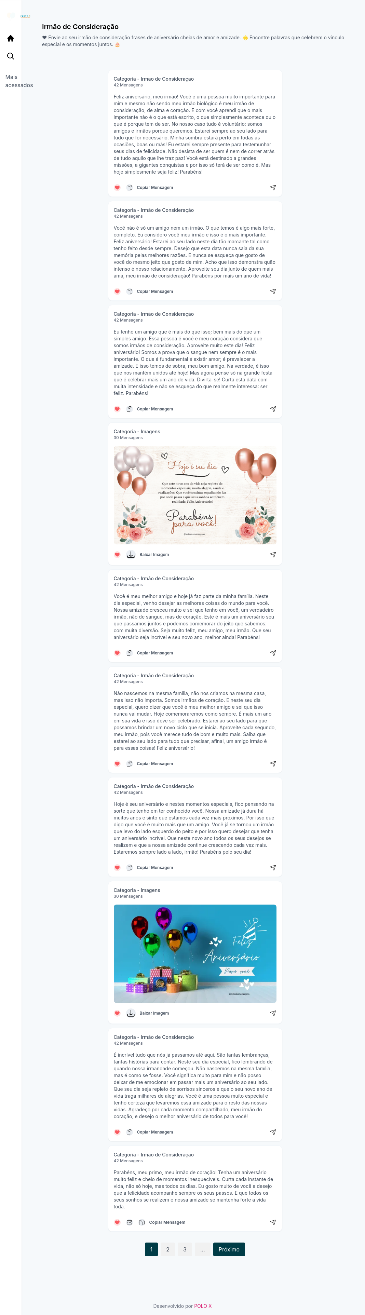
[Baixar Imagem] (131, 554)
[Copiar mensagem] (129, 187)
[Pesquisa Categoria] (12, 57)
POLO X (203, 1306)
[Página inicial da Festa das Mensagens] (12, 16)
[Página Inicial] (12, 38)
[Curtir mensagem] (117, 187)
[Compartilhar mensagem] (273, 187)
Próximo (229, 1249)
